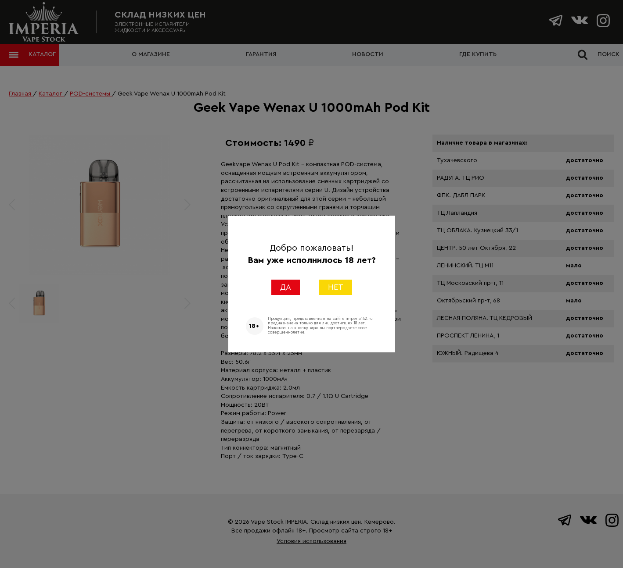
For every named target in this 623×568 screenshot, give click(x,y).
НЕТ (335, 287)
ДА (285, 287)
